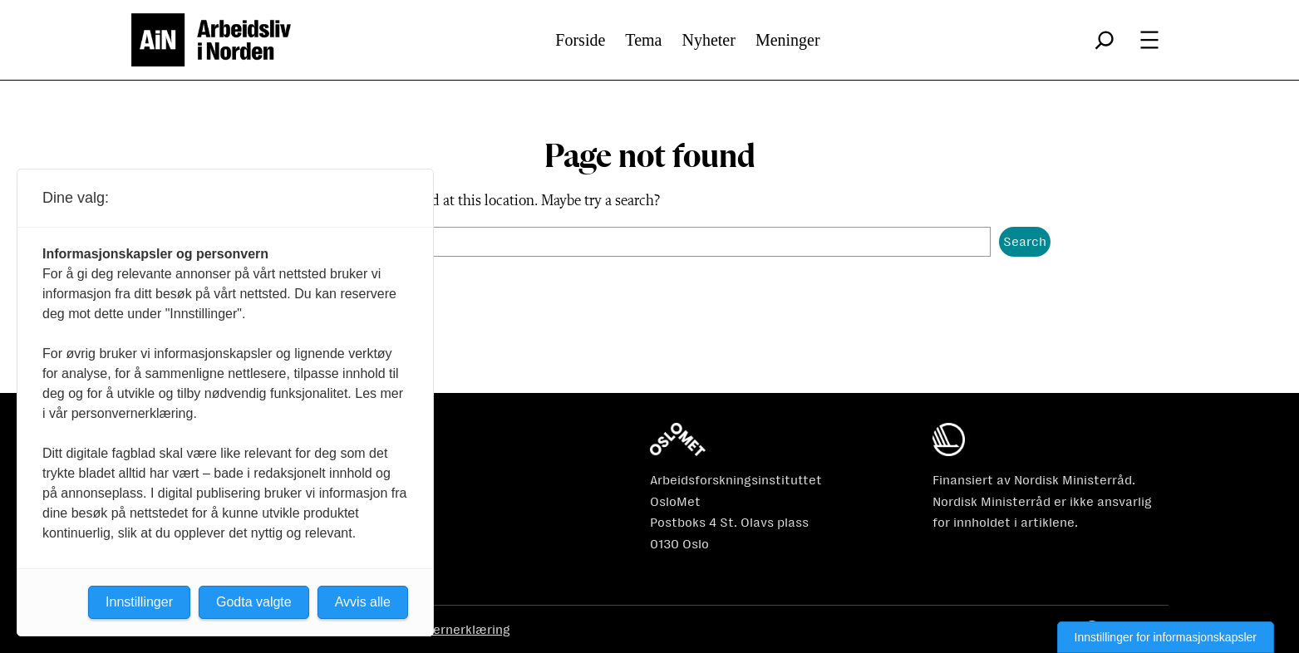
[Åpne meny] (1149, 40)
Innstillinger (139, 602)
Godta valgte (254, 602)
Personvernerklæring (447, 629)
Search (1024, 241)
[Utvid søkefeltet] (1104, 40)
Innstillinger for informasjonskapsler (1166, 637)
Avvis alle (363, 602)
